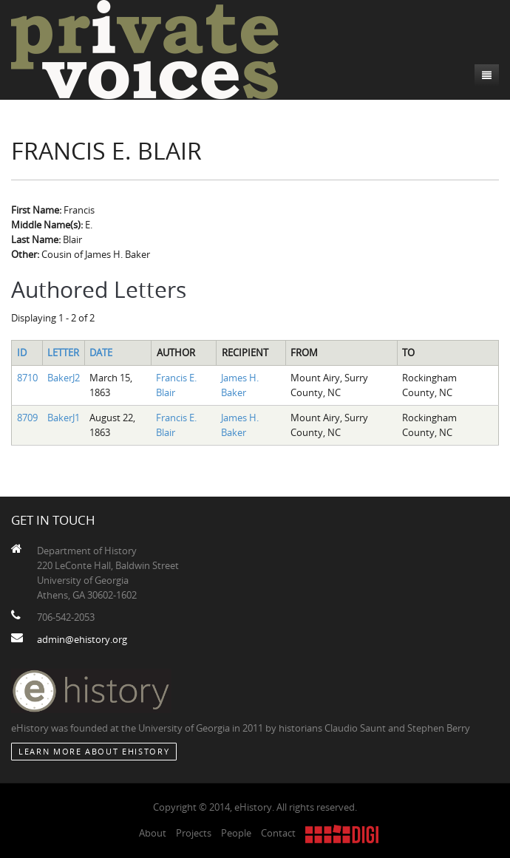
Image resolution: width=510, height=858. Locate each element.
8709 (27, 417)
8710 (27, 377)
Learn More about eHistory (93, 751)
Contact (278, 833)
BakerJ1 (63, 417)
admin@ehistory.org (82, 639)
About (152, 833)
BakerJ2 (63, 377)
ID (22, 352)
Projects (193, 833)
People (236, 833)
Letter (63, 352)
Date (100, 352)
